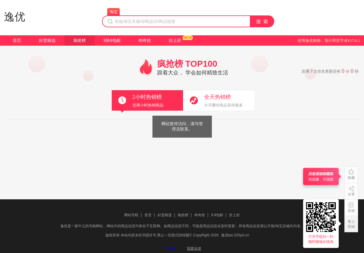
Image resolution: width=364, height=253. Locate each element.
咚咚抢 (144, 40)
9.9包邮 (217, 215)
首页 (17, 40)
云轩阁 (171, 248)
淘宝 (113, 11)
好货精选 (47, 40)
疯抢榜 (79, 40)
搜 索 (262, 21)
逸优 (14, 17)
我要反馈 (194, 248)
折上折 (175, 40)
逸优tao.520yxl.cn (235, 235)
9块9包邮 (112, 40)
